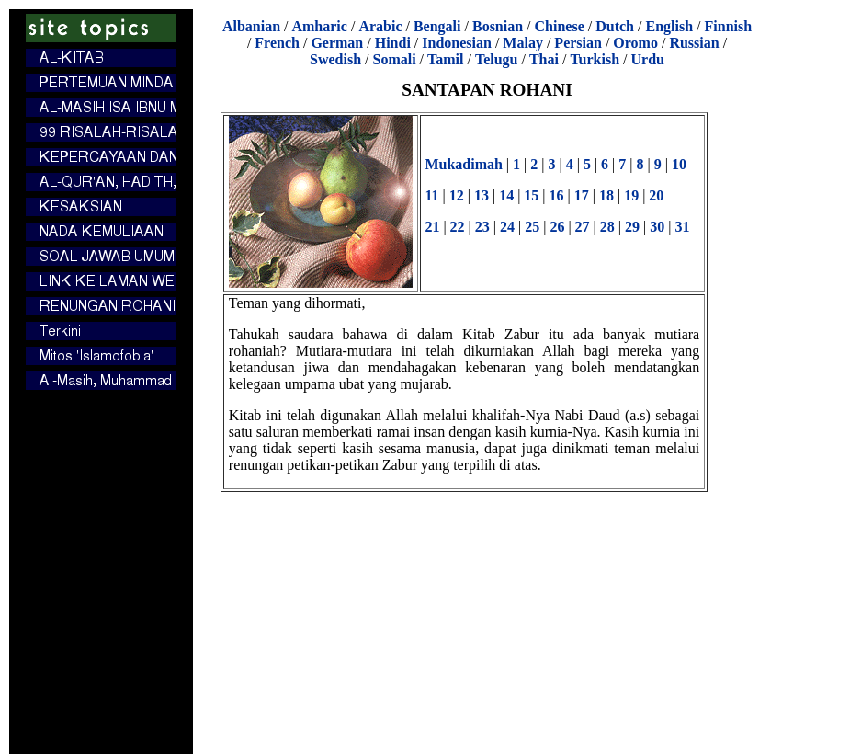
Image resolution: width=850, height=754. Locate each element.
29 (632, 226)
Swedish (335, 59)
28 (607, 226)
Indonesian (457, 43)
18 (606, 195)
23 (482, 226)
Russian (694, 43)
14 (506, 195)
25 (532, 226)
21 (432, 226)
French (277, 43)
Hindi (393, 43)
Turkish (594, 59)
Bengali (437, 26)
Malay (523, 43)
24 (507, 226)
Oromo (635, 43)
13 (481, 195)
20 (656, 195)
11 (431, 195)
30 (657, 226)
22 (457, 226)
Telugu (496, 59)
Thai (544, 59)
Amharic (318, 26)
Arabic (380, 26)
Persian (578, 43)
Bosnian (497, 26)
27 (582, 226)
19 (631, 195)
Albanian (251, 26)
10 (679, 164)
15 (531, 195)
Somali (393, 59)
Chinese (559, 26)
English (669, 26)
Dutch (614, 26)
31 (681, 226)
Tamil (445, 59)
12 (456, 195)
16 (557, 195)
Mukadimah (463, 164)
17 (581, 195)
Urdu (647, 59)
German (337, 43)
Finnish (729, 26)
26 (557, 226)
